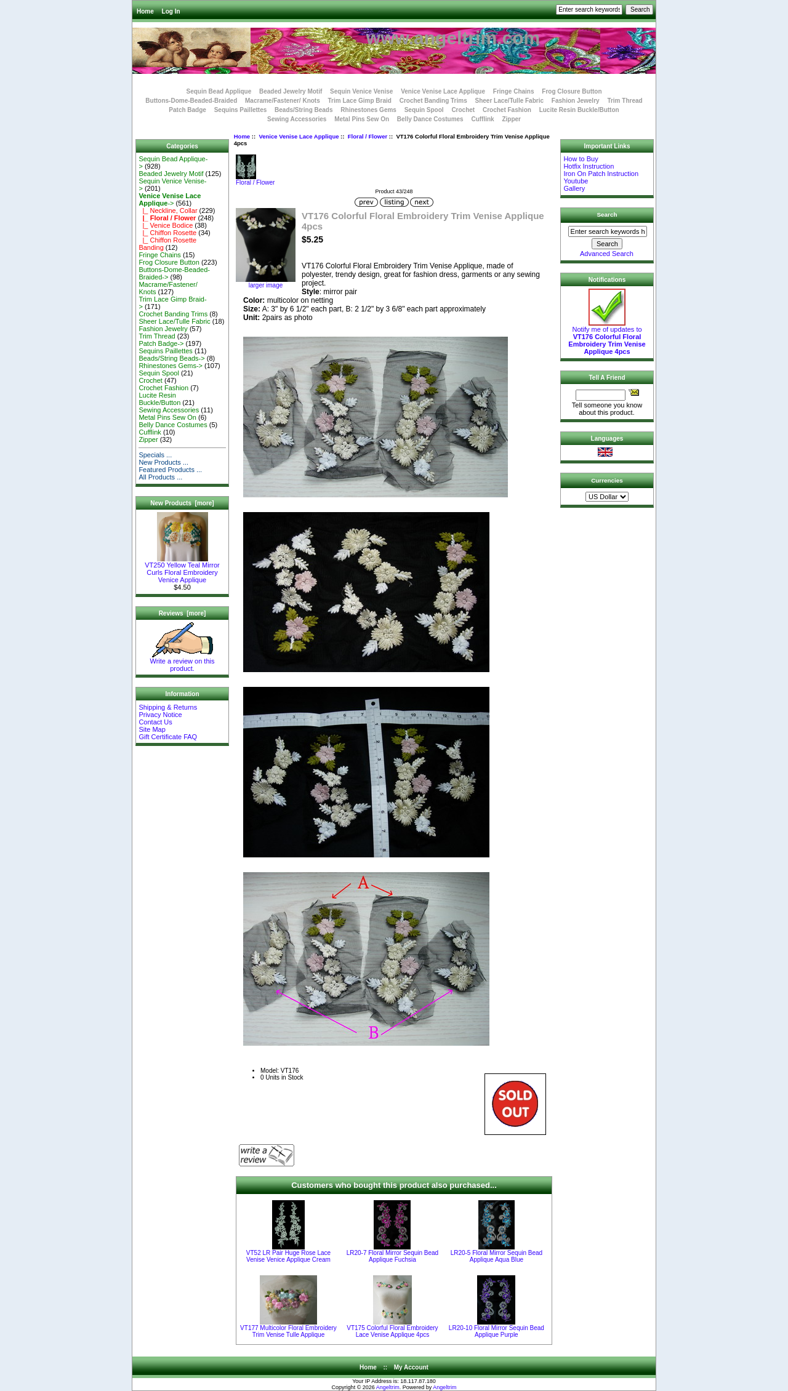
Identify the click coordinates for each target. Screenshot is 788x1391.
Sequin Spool (424, 109)
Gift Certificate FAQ (168, 736)
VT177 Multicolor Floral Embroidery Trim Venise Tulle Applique (288, 1331)
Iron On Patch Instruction (600, 173)
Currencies (607, 480)
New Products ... (163, 462)
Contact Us (155, 722)
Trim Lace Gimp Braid (360, 100)
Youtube (575, 181)
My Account (411, 1367)
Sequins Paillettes (240, 109)
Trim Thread (624, 100)
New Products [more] (182, 503)
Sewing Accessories (296, 119)
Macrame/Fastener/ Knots (282, 100)
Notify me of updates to (606, 337)
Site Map (152, 729)
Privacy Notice (160, 714)
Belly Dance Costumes (430, 119)
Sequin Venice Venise (361, 91)
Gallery (574, 188)
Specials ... (155, 455)
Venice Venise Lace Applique (299, 136)
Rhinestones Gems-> (171, 365)
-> (170, 199)
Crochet (463, 109)
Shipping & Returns (168, 707)
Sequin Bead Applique (218, 91)
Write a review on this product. (182, 661)
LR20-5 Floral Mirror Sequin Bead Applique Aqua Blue (497, 1256)
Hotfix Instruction (588, 166)
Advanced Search (606, 253)
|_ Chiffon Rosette (167, 232)
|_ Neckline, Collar (168, 210)
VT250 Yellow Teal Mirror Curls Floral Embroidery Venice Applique (182, 569)
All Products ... (160, 477)
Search (607, 214)
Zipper (511, 119)
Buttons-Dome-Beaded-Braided (191, 100)
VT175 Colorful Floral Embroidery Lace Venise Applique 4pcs (392, 1331)
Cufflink (482, 119)
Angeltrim (388, 1387)
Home (145, 11)
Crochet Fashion (507, 109)
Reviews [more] (182, 613)
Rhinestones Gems (368, 109)
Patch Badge (187, 109)
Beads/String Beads (303, 109)
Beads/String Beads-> (171, 358)
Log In (171, 11)
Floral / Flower (367, 136)
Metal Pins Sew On (361, 119)
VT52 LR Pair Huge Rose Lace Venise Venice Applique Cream (288, 1256)
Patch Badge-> (161, 343)
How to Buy (580, 158)
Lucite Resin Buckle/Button (579, 109)
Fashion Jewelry (576, 100)
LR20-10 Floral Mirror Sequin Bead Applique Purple (496, 1331)
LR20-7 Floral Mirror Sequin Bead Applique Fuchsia (393, 1256)
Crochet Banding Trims (433, 100)
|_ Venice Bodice (166, 225)
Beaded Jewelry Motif (290, 91)
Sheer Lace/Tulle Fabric (509, 100)
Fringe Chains (513, 91)
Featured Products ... (170, 469)
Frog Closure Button (571, 91)
